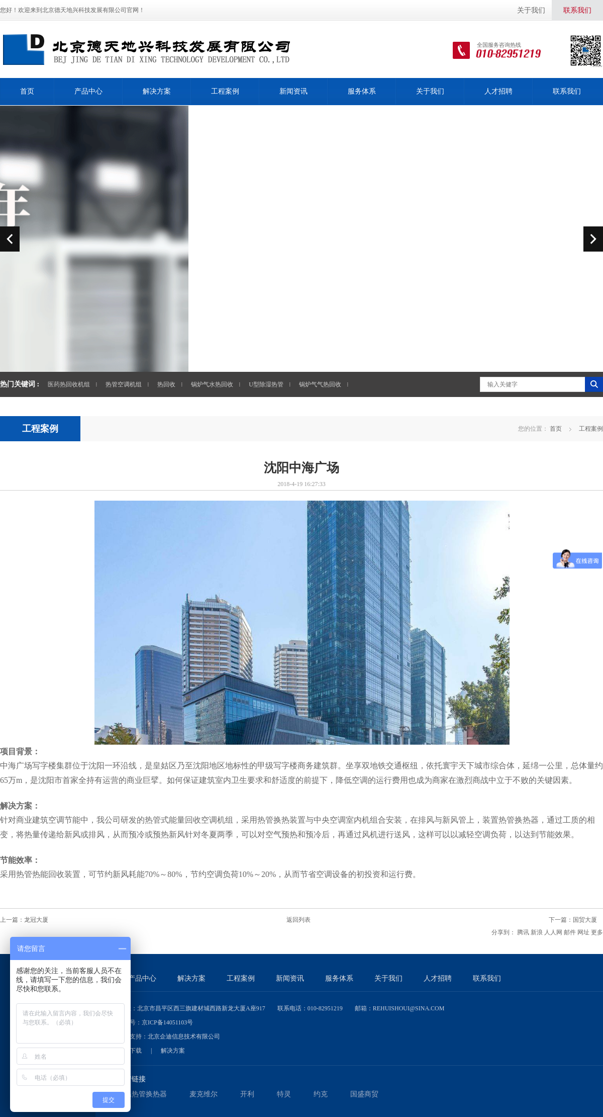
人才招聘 (498, 91)
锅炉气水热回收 (212, 384)
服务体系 (362, 91)
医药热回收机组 (69, 384)
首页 (27, 91)
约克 (321, 1094)
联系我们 (577, 10)
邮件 (570, 932)
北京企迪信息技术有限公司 (184, 1036)
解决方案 (157, 91)
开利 (247, 1094)
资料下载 (130, 1050)
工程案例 (225, 91)
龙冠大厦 (36, 919)
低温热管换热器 (142, 1094)
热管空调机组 (124, 384)
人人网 (553, 932)
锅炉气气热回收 (320, 384)
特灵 (284, 1094)
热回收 (166, 384)
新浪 (537, 932)
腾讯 (523, 932)
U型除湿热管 (266, 384)
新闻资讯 (293, 91)
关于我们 (531, 10)
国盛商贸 (364, 1094)
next (593, 239)
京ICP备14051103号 (167, 1022)
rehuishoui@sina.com (409, 1008)
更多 (597, 932)
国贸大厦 (585, 919)
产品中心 (88, 91)
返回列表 (298, 919)
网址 (583, 932)
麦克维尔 (203, 1094)
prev (10, 239)
